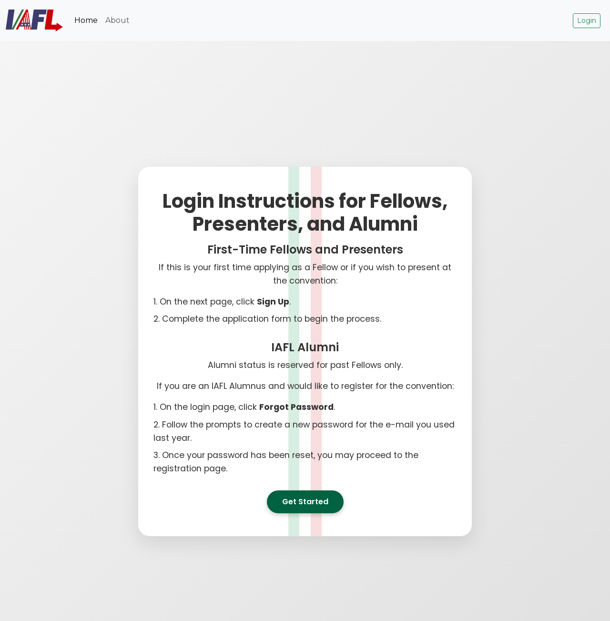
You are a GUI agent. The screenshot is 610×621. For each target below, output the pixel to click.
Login (586, 20)
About (117, 20)
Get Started (305, 501)
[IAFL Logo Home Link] (34, 20)
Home (86, 20)
